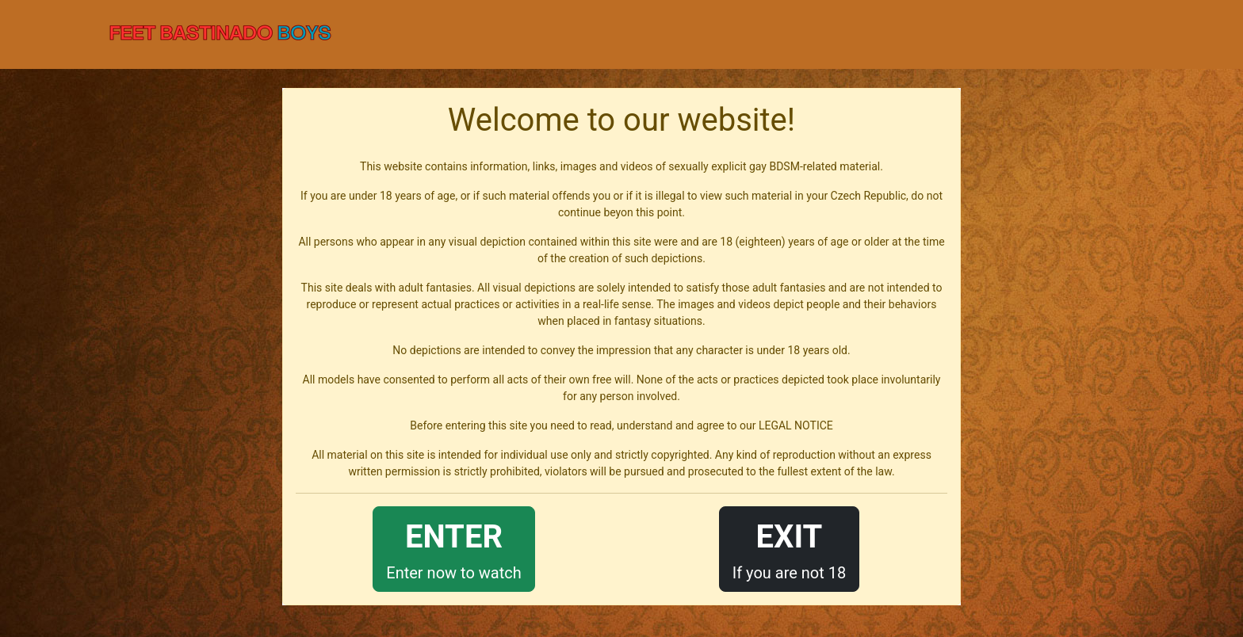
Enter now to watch (453, 547)
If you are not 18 (789, 547)
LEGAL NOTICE (796, 425)
